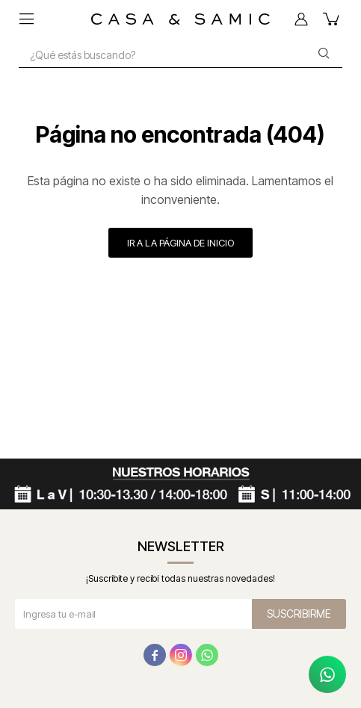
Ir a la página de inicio (180, 243)
